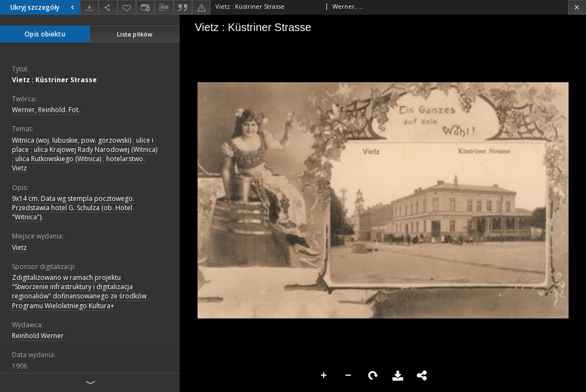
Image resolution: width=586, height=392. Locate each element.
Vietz (19, 168)
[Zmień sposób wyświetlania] (145, 7)
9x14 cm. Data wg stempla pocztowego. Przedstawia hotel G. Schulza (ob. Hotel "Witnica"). (73, 208)
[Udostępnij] (107, 7)
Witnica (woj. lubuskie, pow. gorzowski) (71, 140)
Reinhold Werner (38, 335)
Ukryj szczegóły (43, 7)
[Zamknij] (577, 7)
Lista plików (134, 34)
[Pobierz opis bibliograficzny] (164, 7)
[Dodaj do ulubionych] (127, 7)
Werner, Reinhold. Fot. (46, 109)
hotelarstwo (124, 158)
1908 (19, 366)
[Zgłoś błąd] (201, 7)
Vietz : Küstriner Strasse (54, 79)
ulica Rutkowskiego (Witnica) (58, 158)
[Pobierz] (89, 7)
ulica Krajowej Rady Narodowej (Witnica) (95, 149)
